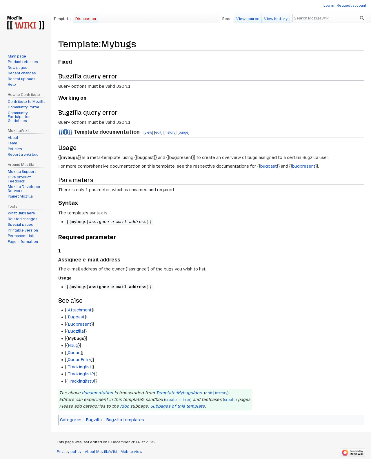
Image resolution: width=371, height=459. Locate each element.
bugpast (268, 166)
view (148, 132)
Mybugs (76, 338)
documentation (97, 392)
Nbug (73, 345)
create (171, 400)
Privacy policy (69, 452)
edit (158, 132)
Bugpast (76, 317)
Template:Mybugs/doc (179, 392)
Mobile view (131, 452)
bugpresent (303, 166)
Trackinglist (79, 367)
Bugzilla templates (125, 419)
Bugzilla (76, 331)
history (169, 132)
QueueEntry (79, 359)
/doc (124, 406)
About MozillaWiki (101, 452)
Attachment (80, 310)
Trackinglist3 (81, 381)
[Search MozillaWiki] (329, 18)
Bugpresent (79, 324)
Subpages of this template (177, 406)
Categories (71, 419)
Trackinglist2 (81, 373)
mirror (184, 400)
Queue (74, 352)
